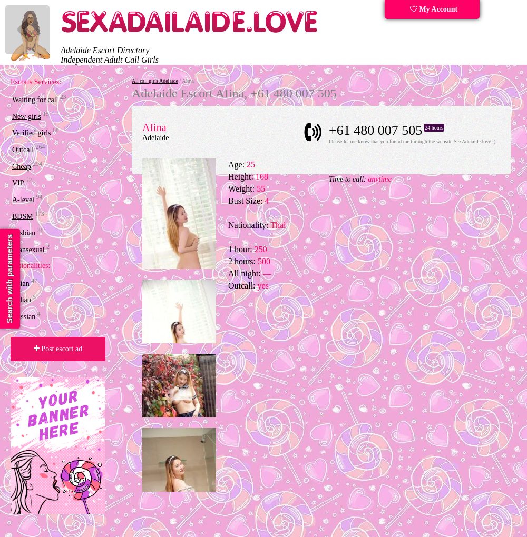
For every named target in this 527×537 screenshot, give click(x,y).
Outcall (23, 150)
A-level (23, 200)
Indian (21, 300)
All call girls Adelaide (155, 81)
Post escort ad (58, 349)
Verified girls (31, 133)
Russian (23, 317)
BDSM (22, 216)
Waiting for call (35, 100)
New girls (26, 116)
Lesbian (23, 233)
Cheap (21, 166)
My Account (433, 9)
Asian (21, 283)
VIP (18, 183)
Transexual (28, 250)
